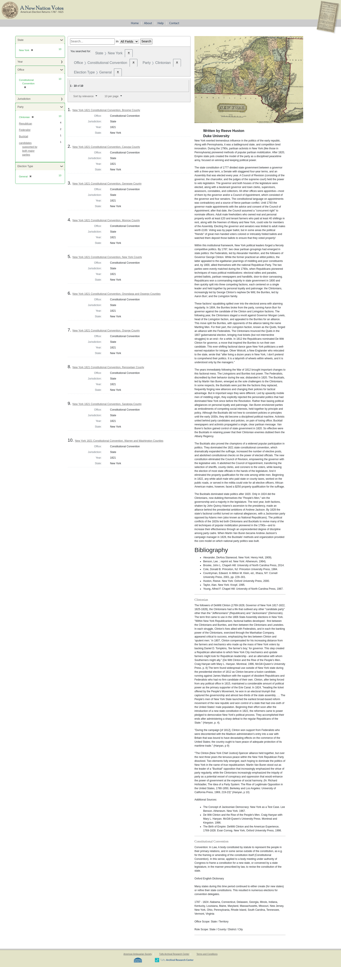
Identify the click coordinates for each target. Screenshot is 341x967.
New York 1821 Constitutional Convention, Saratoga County (107, 404)
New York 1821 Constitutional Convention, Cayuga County (106, 146)
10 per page (112, 96)
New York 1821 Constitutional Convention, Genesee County (107, 183)
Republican (25, 123)
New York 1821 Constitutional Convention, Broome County (106, 110)
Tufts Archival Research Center (174, 954)
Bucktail (23, 136)
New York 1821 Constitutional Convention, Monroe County (106, 220)
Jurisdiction (23, 98)
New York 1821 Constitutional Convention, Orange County (106, 330)
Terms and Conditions (206, 954)
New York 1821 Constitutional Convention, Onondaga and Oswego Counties (116, 293)
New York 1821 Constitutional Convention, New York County (107, 257)
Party (20, 106)
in (117, 41)
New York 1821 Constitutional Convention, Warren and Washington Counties (119, 440)
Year (20, 61)
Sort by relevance (83, 96)
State (20, 40)
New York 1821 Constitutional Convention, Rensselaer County (108, 367)
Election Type (25, 166)
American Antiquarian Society (138, 954)
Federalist (24, 129)
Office (20, 69)
